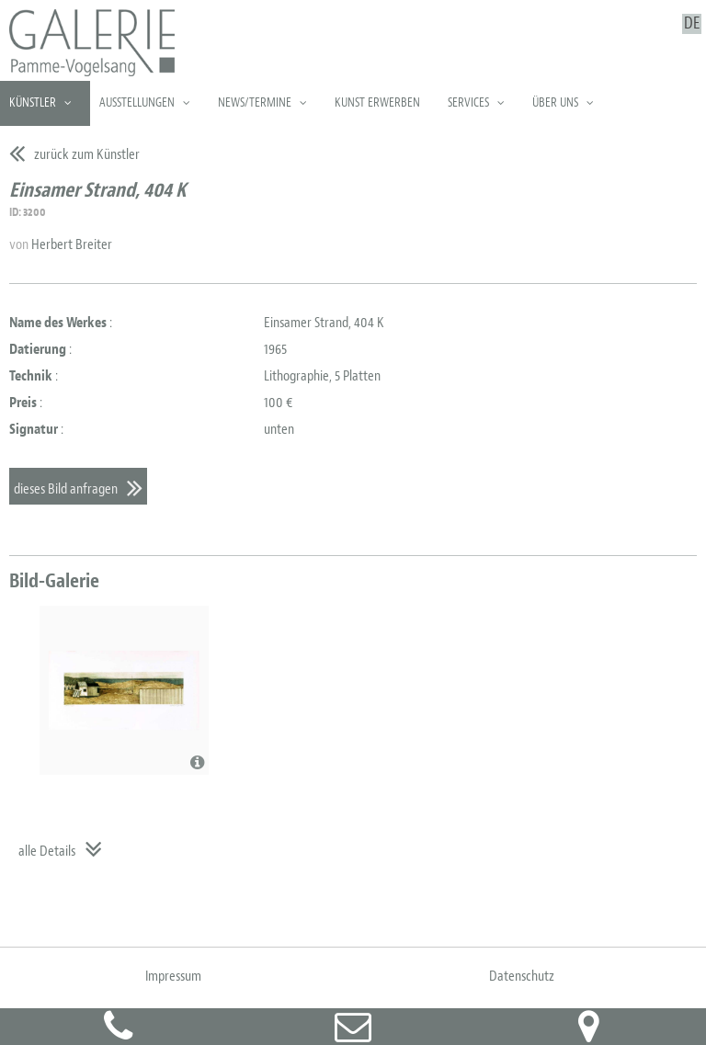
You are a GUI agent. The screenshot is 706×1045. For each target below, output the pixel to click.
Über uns (555, 102)
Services (468, 102)
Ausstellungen (137, 102)
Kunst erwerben (377, 102)
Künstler (32, 102)
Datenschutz (521, 976)
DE (692, 24)
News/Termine (254, 102)
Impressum (173, 976)
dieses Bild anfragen (66, 489)
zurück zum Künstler (87, 154)
